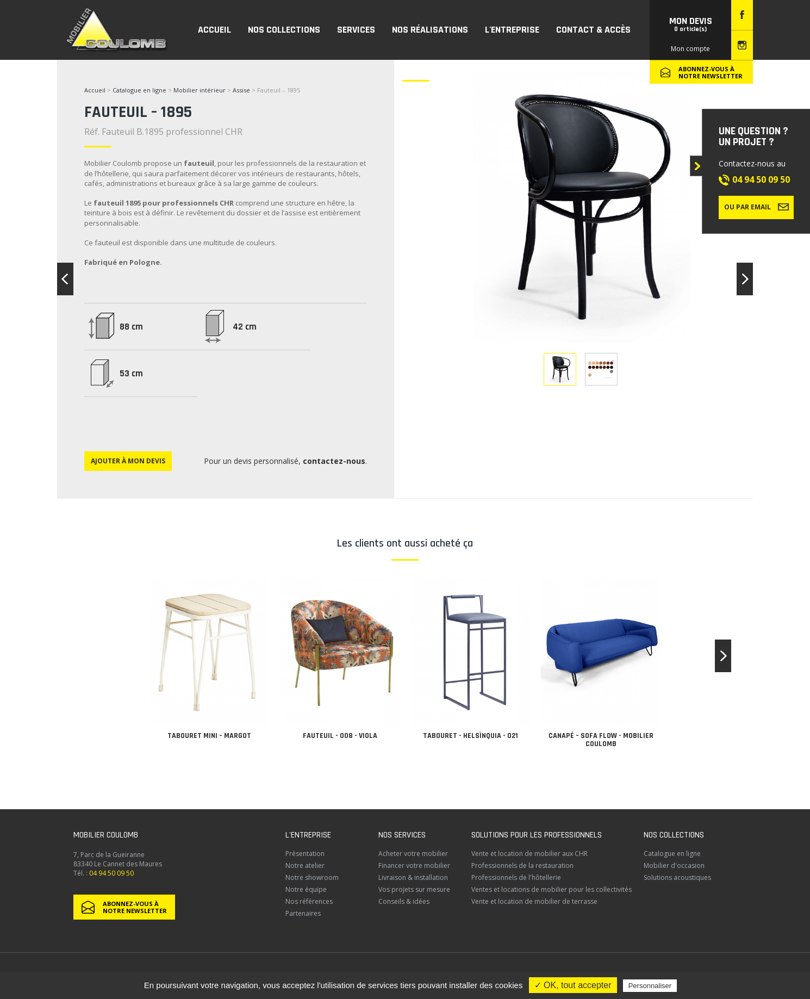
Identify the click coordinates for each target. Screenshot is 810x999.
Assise (242, 90)
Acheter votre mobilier (413, 853)
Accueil (94, 90)
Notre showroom (312, 877)
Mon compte (690, 48)
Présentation (305, 853)
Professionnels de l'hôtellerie (516, 877)
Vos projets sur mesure (414, 889)
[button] (723, 656)
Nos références (309, 901)
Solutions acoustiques (677, 877)
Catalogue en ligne (139, 90)
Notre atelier (305, 865)
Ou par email (756, 206)
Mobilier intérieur (199, 90)
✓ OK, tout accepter (573, 985)
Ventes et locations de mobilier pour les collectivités (551, 889)
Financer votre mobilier (414, 865)
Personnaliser (650, 986)
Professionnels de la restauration (522, 865)
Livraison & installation (413, 877)
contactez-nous (334, 461)
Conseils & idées (403, 901)
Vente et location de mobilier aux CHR (529, 853)
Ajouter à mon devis (128, 461)
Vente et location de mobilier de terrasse (534, 901)
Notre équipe (306, 889)
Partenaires (303, 913)
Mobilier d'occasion (674, 865)
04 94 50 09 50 (761, 179)
